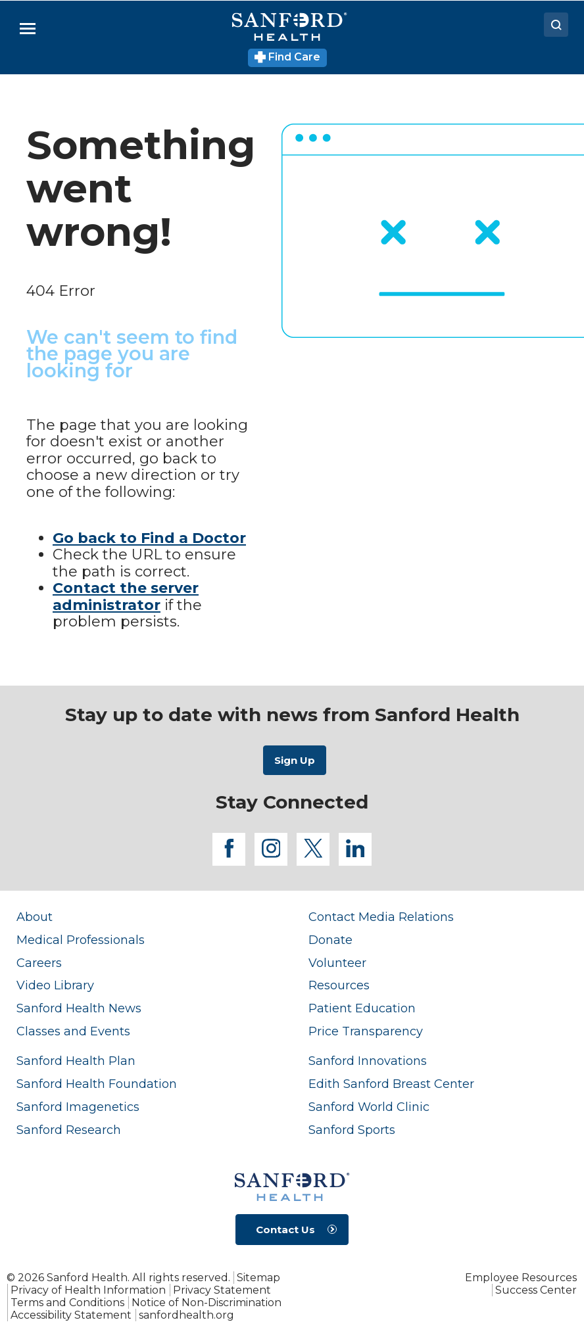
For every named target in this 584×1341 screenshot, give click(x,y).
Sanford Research (68, 1129)
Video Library (55, 985)
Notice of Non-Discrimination (206, 1302)
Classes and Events (73, 1031)
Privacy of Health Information (88, 1290)
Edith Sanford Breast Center (391, 1083)
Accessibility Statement (71, 1315)
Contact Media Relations (381, 916)
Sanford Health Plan (75, 1060)
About (34, 916)
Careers (39, 962)
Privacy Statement (222, 1290)
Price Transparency (365, 1031)
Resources (339, 985)
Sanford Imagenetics (77, 1106)
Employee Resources (521, 1277)
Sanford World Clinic (368, 1106)
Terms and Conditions (67, 1302)
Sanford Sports (351, 1129)
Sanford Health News (78, 1008)
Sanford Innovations (367, 1060)
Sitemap (258, 1277)
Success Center (536, 1290)
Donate (330, 939)
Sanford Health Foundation (96, 1083)
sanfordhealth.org (186, 1315)
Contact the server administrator (126, 596)
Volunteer (337, 962)
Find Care (288, 57)
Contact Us (285, 1229)
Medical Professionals (80, 939)
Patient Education (362, 1008)
